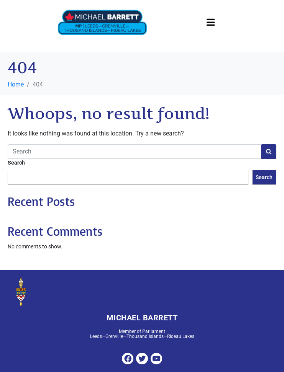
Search (16, 163)
